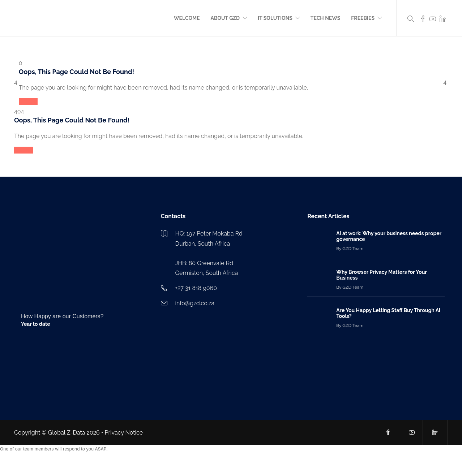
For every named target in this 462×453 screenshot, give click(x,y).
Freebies (363, 18)
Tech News (325, 18)
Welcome (187, 18)
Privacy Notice (124, 432)
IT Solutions (275, 18)
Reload (28, 101)
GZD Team (352, 248)
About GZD (225, 18)
